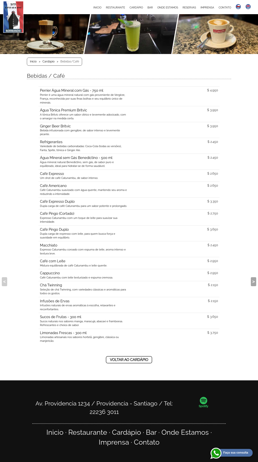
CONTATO (225, 7)
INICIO (97, 7)
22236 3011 (104, 411)
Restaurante (87, 432)
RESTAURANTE (115, 7)
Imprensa (114, 442)
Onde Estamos (185, 432)
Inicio (33, 61)
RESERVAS (189, 7)
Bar (151, 432)
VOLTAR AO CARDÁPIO (129, 360)
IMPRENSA (207, 7)
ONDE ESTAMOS (167, 7)
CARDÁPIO (136, 7)
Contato (146, 442)
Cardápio (48, 61)
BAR (150, 7)
